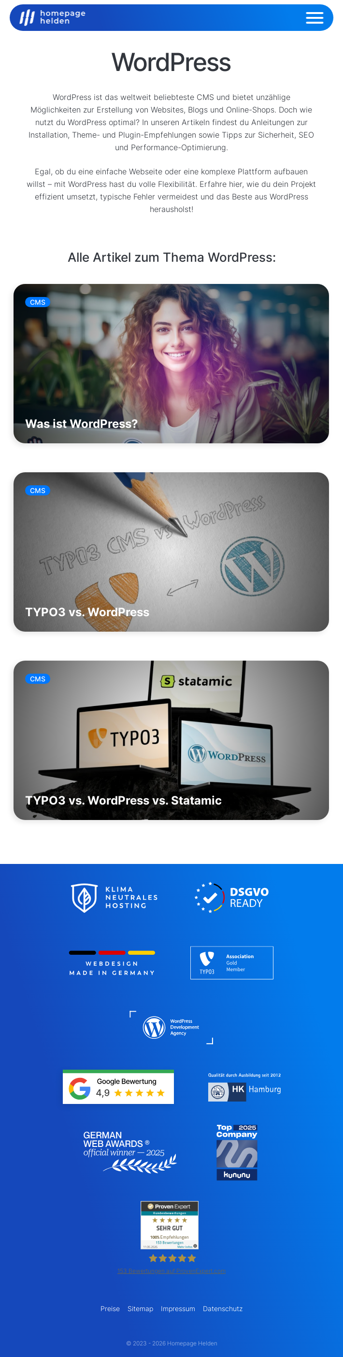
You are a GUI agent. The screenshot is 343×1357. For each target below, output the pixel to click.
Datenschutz (223, 1308)
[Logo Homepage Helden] (52, 17)
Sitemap (140, 1308)
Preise (110, 1308)
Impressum (178, 1308)
